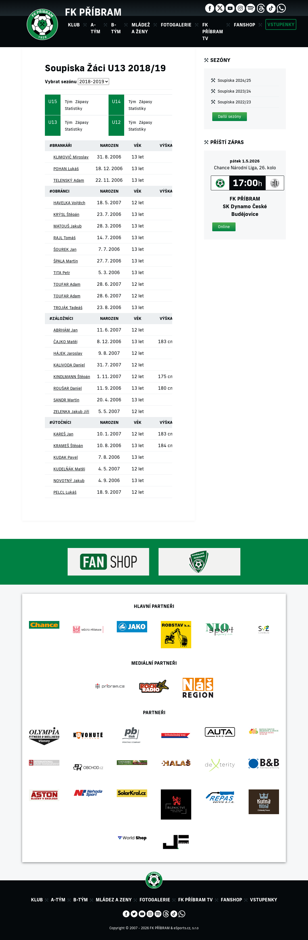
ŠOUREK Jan (64, 249)
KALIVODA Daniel (69, 365)
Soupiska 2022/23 (234, 102)
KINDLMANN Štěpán (71, 376)
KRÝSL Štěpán (66, 214)
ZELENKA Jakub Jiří (71, 411)
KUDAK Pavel (65, 457)
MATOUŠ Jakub (67, 226)
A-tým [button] (95, 28)
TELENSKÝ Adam (68, 180)
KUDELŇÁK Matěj (69, 469)
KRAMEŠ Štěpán (68, 445)
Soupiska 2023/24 (234, 91)
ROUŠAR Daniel (67, 388)
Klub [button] (74, 25)
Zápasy (82, 101)
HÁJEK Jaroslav (67, 353)
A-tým (58, 900)
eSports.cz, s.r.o (186, 928)
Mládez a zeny (114, 900)
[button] (229, 116)
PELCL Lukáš (64, 492)
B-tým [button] (116, 28)
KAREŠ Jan (63, 434)
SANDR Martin (66, 400)
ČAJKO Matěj (65, 341)
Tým (68, 101)
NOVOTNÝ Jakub (68, 480)
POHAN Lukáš (66, 168)
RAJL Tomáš (64, 237)
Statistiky (73, 108)
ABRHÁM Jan (65, 330)
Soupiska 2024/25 (234, 80)
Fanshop (244, 25)
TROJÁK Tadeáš (67, 307)
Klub (37, 900)
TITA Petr (61, 272)
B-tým (80, 900)
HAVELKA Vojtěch (69, 202)
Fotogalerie (176, 25)
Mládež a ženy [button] (141, 28)
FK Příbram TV (212, 31)
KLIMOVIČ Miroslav (71, 157)
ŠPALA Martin (65, 261)
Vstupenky (280, 24)
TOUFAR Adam (66, 284)
